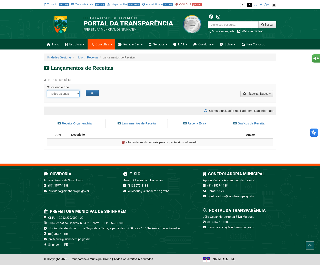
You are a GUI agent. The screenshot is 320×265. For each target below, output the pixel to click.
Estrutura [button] (74, 44)
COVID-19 (188, 4)
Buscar (267, 24)
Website (250, 31)
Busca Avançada (221, 31)
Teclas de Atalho (88, 4)
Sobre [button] (228, 44)
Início (53, 44)
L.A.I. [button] (180, 44)
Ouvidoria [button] (203, 44)
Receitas (92, 57)
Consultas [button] (101, 44)
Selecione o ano (58, 87)
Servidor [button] (158, 44)
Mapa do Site (123, 4)
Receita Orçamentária (75, 123)
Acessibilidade (157, 4)
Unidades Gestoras (59, 57)
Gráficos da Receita (248, 123)
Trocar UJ (56, 4)
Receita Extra (194, 123)
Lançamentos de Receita (137, 123)
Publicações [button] (130, 44)
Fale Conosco (253, 44)
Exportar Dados (257, 93)
